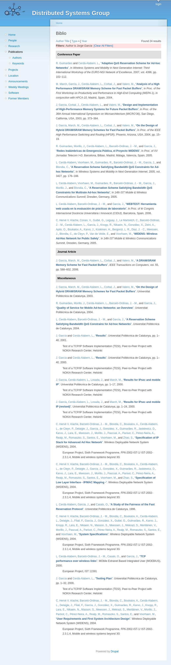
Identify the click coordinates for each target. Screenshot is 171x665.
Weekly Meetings (18, 87)
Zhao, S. (128, 437)
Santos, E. (93, 437)
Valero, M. (128, 84)
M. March (61, 84)
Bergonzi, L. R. (121, 229)
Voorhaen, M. (85, 162)
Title (66, 41)
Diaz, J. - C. (138, 229)
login (158, 4)
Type (74, 41)
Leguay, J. (112, 220)
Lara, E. (72, 433)
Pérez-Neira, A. (145, 433)
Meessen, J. (86, 433)
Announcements (18, 81)
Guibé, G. (98, 220)
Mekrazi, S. (132, 525)
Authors (16, 57)
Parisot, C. (128, 433)
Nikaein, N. (120, 224)
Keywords (18, 63)
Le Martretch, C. (129, 220)
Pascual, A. (114, 433)
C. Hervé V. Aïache (67, 220)
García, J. (74, 84)
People (12, 40)
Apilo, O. (61, 229)
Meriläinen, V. (148, 525)
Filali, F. (78, 520)
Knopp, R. (106, 224)
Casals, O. (102, 504)
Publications (15, 51)
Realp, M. (61, 437)
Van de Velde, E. (99, 233)
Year (84, 41)
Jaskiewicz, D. (146, 428)
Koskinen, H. (103, 229)
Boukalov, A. (75, 229)
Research (14, 46)
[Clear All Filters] (103, 45)
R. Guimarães (64, 63)
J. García (61, 104)
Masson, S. (101, 525)
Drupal (116, 651)
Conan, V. (85, 220)
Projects (13, 69)
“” (98, 150)
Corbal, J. (110, 84)
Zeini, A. (150, 224)
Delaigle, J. (81, 428)
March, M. (74, 125)
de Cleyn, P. (81, 233)
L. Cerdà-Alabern (66, 162)
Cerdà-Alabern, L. (88, 63)
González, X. (136, 224)
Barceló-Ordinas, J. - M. (123, 146)
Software (13, 92)
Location (13, 75)
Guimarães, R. (103, 162)
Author (60, 41)
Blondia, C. (62, 167)
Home (11, 34)
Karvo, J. (89, 229)
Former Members (18, 98)
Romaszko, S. (77, 437)
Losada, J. (97, 379)
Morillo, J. (79, 146)
